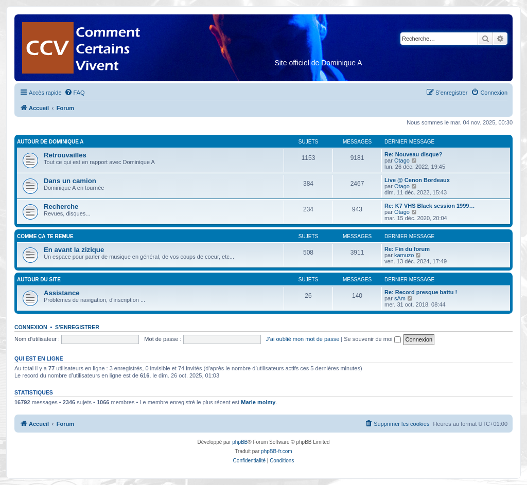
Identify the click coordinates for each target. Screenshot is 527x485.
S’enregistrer (77, 327)
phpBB (240, 442)
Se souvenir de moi (372, 339)
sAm (400, 298)
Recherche (61, 206)
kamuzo (404, 255)
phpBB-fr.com (276, 451)
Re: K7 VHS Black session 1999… (429, 206)
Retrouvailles (65, 155)
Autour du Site (39, 279)
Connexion (30, 327)
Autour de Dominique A (50, 142)
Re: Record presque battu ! (420, 292)
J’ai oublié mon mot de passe (302, 339)
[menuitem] (74, 92)
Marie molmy (258, 402)
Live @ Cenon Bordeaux (417, 180)
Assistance (62, 293)
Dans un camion (70, 181)
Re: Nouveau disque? (413, 154)
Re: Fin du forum (407, 249)
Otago (402, 160)
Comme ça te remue (45, 236)
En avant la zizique (74, 250)
